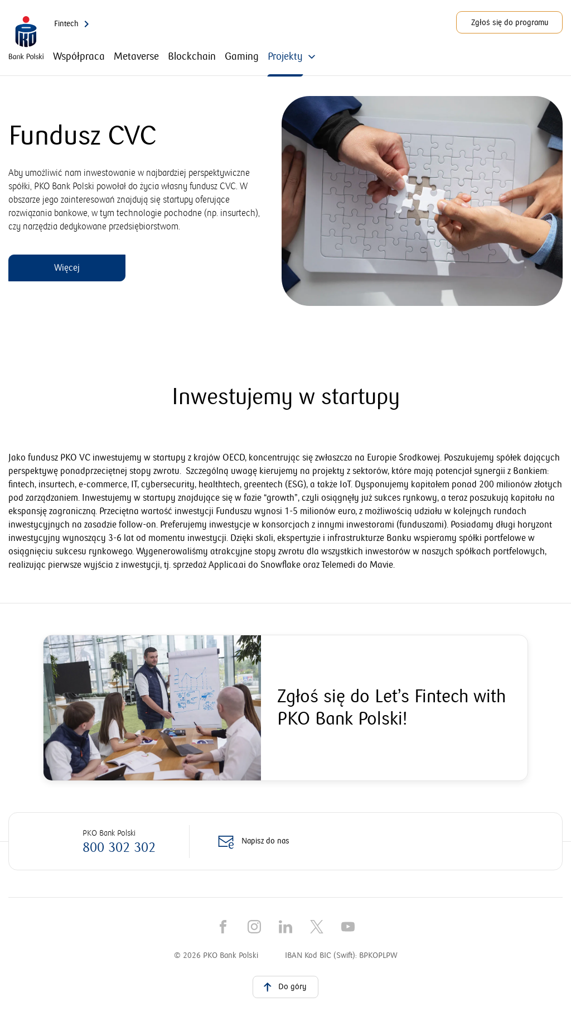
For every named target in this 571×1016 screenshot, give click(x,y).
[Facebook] (223, 927)
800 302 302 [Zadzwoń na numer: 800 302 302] (119, 848)
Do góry (283, 986)
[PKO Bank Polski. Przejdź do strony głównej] (26, 38)
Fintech (73, 24)
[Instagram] (254, 927)
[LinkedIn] (285, 927)
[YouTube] (348, 927)
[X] (317, 927)
